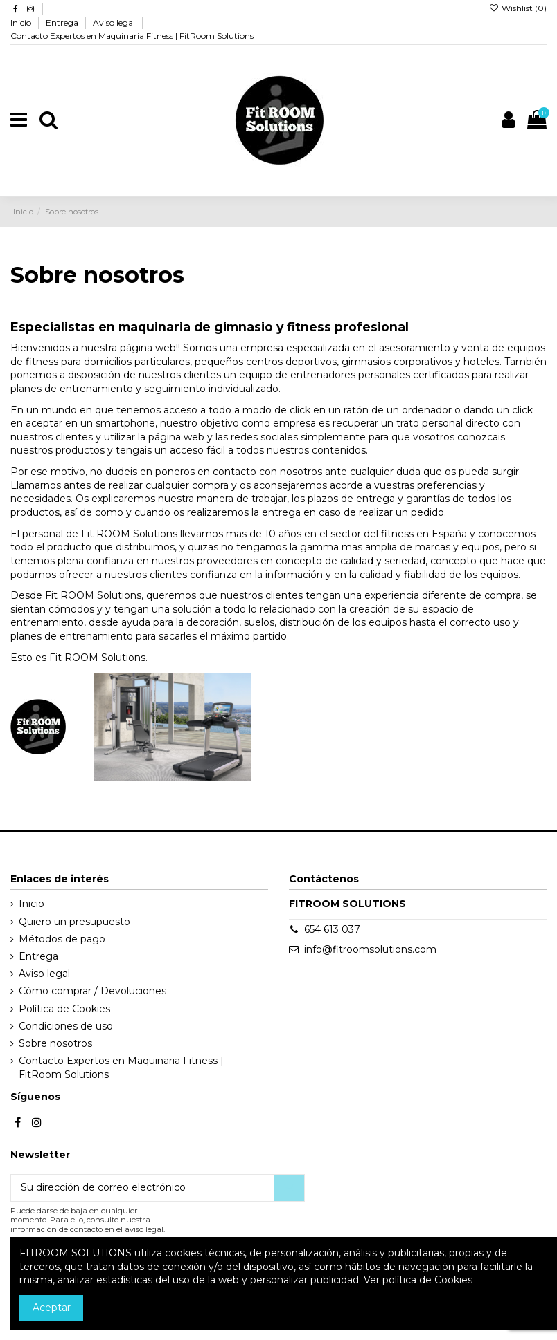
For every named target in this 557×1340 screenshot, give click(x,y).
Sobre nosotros (55, 1043)
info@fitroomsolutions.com (370, 949)
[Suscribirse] (289, 1188)
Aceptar (52, 1307)
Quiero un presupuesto (74, 921)
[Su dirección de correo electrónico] (142, 1188)
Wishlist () (518, 8)
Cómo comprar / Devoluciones (92, 991)
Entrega (63, 22)
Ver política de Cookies (418, 1280)
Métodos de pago (62, 939)
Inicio (21, 22)
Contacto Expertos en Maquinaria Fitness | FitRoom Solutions (132, 35)
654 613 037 (332, 929)
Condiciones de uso (66, 1026)
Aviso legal (115, 22)
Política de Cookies (64, 1009)
